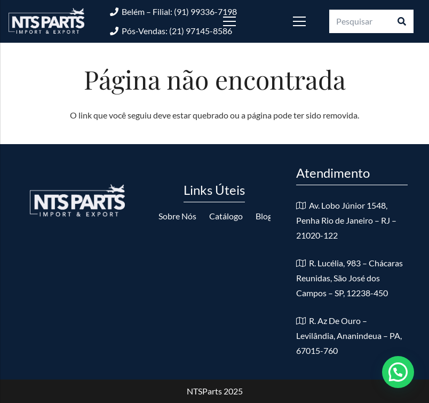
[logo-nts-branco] (46, 21)
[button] (398, 372)
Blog (264, 216)
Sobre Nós (177, 216)
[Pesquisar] (371, 21)
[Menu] (245, 21)
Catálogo (226, 216)
